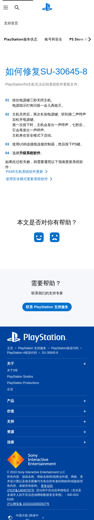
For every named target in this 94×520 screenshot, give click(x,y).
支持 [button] (47, 421)
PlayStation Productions (23, 383)
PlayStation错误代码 (64, 348)
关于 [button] (47, 363)
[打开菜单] (5, 7)
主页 (10, 348)
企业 (10, 389)
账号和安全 (53, 39)
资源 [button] (47, 432)
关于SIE (12, 370)
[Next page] (88, 39)
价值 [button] (47, 411)
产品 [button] (47, 401)
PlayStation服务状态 (20, 39)
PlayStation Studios (20, 376)
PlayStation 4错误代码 (22, 352)
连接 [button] (47, 442)
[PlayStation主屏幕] (47, 7)
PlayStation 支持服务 (32, 348)
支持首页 (11, 23)
